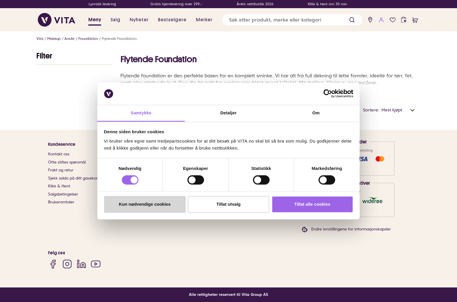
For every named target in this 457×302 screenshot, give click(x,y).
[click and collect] (403, 20)
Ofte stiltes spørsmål (67, 162)
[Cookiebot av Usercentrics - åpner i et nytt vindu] (327, 93)
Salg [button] (115, 19)
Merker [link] (204, 19)
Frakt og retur (60, 170)
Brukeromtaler (61, 202)
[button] (352, 20)
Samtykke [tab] (141, 112)
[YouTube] (96, 264)
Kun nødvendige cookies (145, 204)
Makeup (54, 38)
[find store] (370, 20)
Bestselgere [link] (172, 19)
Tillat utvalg (228, 204)
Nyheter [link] (139, 19)
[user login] (381, 20)
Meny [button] (94, 19)
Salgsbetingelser (63, 194)
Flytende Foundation (119, 38)
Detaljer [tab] (228, 112)
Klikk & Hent (59, 186)
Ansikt (69, 38)
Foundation (88, 38)
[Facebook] (53, 264)
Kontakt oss (58, 154)
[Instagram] (67, 264)
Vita (39, 38)
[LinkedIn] (81, 264)
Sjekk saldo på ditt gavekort (73, 178)
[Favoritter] (392, 20)
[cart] (415, 20)
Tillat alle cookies (312, 204)
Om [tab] (315, 112)
